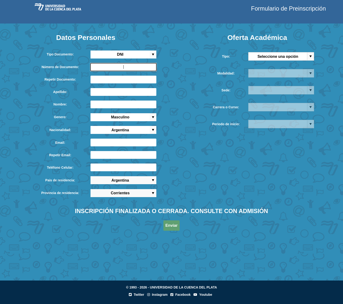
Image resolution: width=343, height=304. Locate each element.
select (153, 54)
